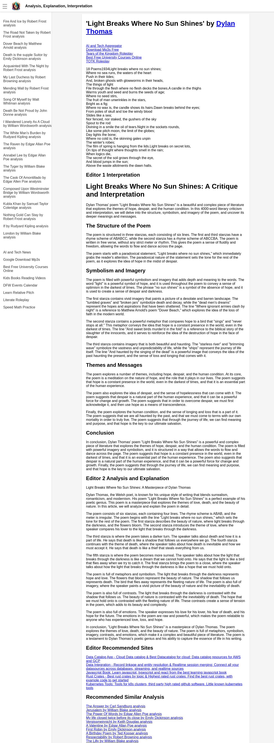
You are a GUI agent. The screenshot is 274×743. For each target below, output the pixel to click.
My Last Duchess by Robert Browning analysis (24, 79)
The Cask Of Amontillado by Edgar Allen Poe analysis (24, 179)
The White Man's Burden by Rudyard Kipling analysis (24, 135)
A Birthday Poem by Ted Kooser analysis (117, 733)
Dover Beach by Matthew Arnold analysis (22, 45)
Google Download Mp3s (21, 259)
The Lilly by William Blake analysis (112, 741)
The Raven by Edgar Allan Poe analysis (26, 146)
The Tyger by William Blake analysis (24, 168)
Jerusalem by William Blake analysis (114, 710)
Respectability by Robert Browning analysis (119, 737)
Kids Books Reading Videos (24, 278)
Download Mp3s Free (102, 50)
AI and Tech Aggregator (104, 46)
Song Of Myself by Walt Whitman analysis (21, 101)
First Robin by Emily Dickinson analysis (116, 729)
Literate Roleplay (16, 300)
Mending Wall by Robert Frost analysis (26, 90)
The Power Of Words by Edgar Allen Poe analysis (124, 714)
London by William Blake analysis (22, 235)
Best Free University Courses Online (25, 269)
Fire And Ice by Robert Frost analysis (24, 23)
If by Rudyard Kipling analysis (25, 226)
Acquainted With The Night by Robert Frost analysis (26, 68)
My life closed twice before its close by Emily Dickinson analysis (134, 718)
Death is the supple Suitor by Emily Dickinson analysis (25, 57)
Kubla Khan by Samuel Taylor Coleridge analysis (25, 205)
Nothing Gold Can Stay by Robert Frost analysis (23, 217)
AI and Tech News (17, 252)
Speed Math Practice (19, 307)
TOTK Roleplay (97, 61)
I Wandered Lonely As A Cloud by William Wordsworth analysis (27, 123)
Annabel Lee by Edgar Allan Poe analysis (24, 157)
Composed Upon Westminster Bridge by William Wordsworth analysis (26, 192)
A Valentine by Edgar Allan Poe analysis (116, 725)
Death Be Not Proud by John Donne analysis (25, 112)
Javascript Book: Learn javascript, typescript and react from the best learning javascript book (156, 672)
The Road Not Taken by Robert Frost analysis (27, 34)
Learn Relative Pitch (18, 292)
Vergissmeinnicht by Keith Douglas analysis (119, 721)
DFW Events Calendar (20, 285)
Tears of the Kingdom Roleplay (109, 53)
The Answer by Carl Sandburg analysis (115, 706)
